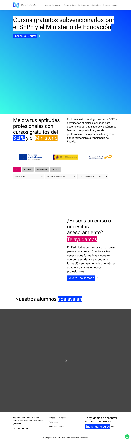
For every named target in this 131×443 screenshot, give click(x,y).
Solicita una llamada (81, 278)
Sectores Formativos (52, 5)
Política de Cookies (56, 427)
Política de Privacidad (57, 418)
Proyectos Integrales (110, 5)
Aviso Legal (53, 422)
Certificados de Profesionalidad (89, 5)
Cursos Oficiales (70, 5)
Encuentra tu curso (26, 36)
